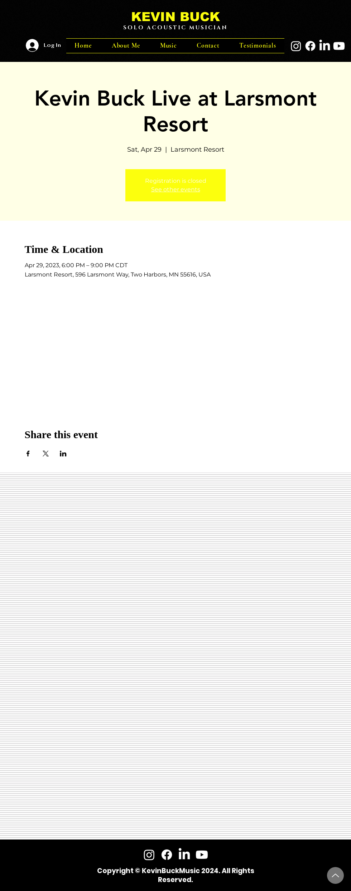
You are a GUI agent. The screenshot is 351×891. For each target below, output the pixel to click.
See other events (175, 189)
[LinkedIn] (324, 46)
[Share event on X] (45, 453)
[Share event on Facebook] (28, 453)
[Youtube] (339, 46)
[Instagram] (296, 46)
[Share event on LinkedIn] (63, 453)
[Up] (335, 875)
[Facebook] (310, 46)
